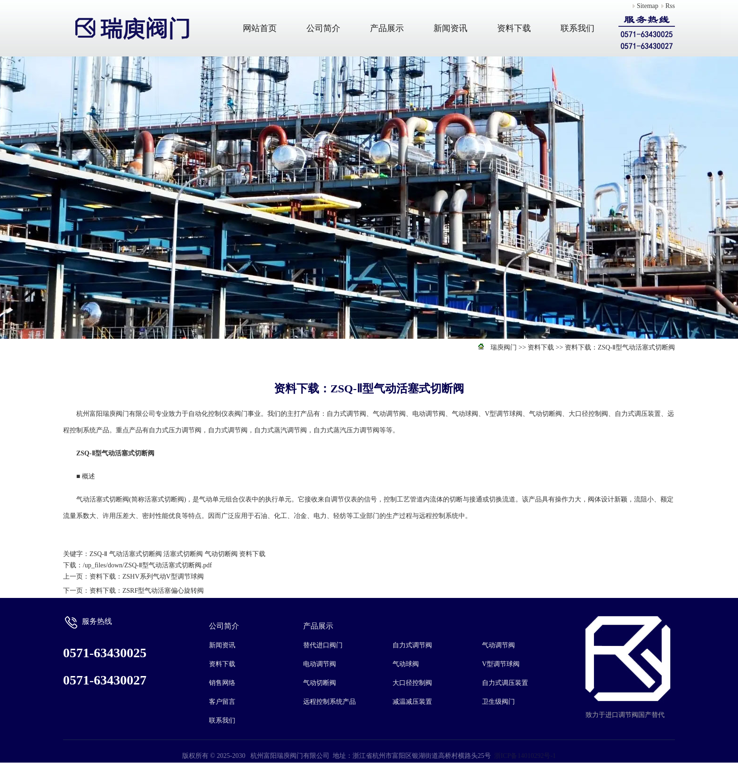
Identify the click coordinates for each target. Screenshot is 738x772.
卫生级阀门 (498, 701)
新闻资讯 (450, 28)
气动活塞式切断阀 (135, 553)
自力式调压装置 (505, 682)
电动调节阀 (319, 664)
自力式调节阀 (412, 645)
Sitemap (647, 5)
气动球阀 (406, 664)
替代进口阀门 (323, 645)
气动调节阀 (498, 645)
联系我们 (577, 28)
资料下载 (514, 28)
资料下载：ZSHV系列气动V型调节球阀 (146, 576)
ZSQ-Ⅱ (98, 553)
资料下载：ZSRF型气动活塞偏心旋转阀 (146, 590)
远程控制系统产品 (329, 701)
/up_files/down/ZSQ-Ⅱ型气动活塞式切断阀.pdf (147, 565)
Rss (670, 5)
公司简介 (323, 28)
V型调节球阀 (501, 664)
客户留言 (222, 701)
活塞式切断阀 (183, 553)
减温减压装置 (412, 701)
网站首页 (260, 28)
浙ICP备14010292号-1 (525, 755)
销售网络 (222, 682)
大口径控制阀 (412, 682)
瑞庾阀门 (503, 347)
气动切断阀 (221, 553)
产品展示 (387, 28)
